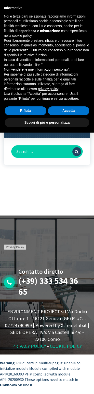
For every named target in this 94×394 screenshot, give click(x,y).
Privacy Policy (15, 248)
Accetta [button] (68, 111)
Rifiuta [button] (25, 111)
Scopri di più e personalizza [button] (46, 122)
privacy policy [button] (48, 89)
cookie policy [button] (21, 36)
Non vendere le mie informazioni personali (36, 69)
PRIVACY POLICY (29, 346)
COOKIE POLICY (66, 346)
